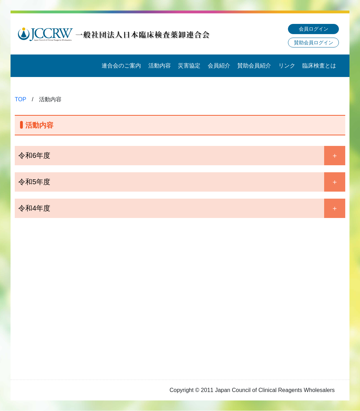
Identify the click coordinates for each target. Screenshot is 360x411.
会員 (313, 29)
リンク (286, 66)
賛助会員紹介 (254, 66)
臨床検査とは (319, 66)
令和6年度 (34, 155)
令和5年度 (34, 182)
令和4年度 (34, 208)
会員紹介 (219, 66)
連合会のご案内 (121, 66)
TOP (20, 99)
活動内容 (159, 66)
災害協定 (189, 66)
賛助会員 (313, 42)
